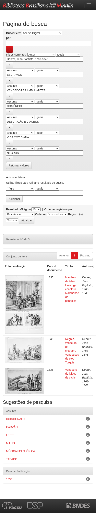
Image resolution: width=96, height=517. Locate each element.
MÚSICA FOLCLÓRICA (20, 451)
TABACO (11, 459)
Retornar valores (19, 165)
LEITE (10, 435)
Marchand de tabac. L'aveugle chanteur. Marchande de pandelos (72, 289)
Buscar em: (13, 33)
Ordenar (40, 214)
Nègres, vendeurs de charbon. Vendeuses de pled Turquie (72, 350)
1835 (9, 479)
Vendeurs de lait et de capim (71, 373)
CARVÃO (12, 427)
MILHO (10, 443)
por (8, 38)
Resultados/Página (18, 209)
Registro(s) (75, 214)
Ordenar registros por (58, 209)
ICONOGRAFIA (15, 419)
